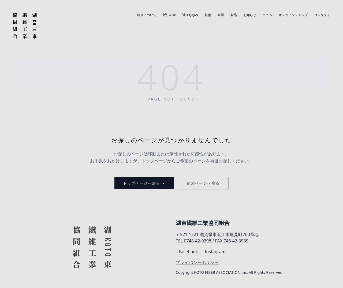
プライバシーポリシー (197, 262)
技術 (208, 15)
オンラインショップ (293, 15)
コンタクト (322, 15)
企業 (221, 15)
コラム (267, 15)
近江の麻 (169, 15)
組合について (146, 15)
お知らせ (249, 15)
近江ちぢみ (190, 15)
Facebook (187, 251)
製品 (233, 15)
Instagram (214, 251)
